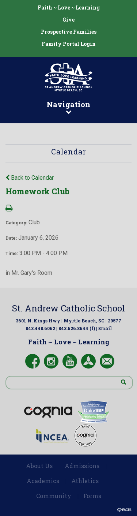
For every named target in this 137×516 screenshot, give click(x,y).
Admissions (82, 466)
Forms (92, 496)
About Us (39, 466)
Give (68, 19)
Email (105, 328)
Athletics (85, 481)
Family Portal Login (69, 43)
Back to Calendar (29, 177)
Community (53, 496)
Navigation (68, 107)
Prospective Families (68, 31)
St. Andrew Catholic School (68, 308)
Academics (43, 481)
